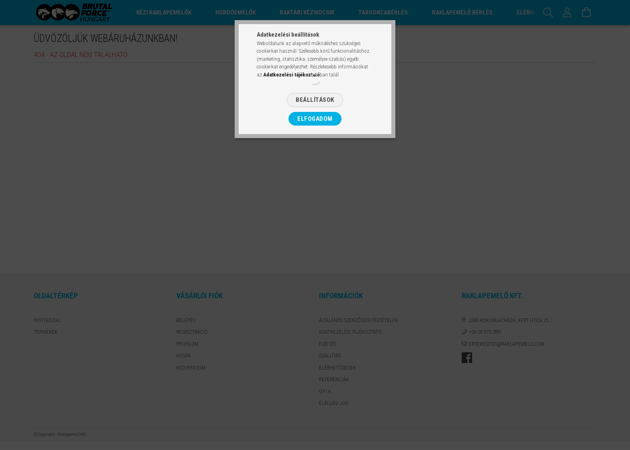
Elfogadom (315, 118)
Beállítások (315, 99)
